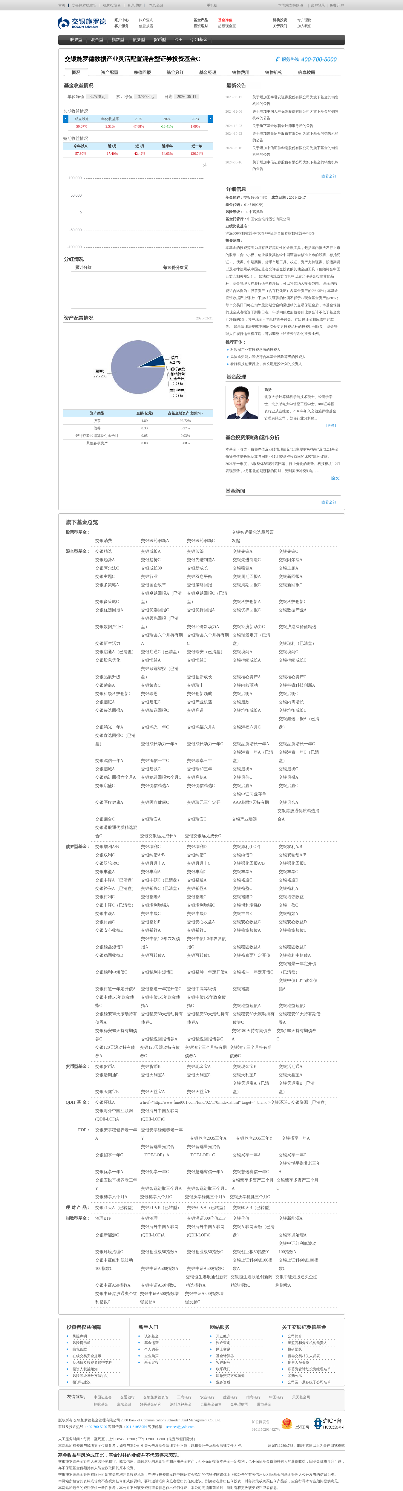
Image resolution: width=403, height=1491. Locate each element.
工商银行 (184, 1397)
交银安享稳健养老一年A (116, 1134)
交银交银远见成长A (158, 836)
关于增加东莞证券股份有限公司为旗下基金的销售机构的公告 (295, 136)
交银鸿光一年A (109, 727)
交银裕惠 (241, 989)
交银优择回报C (247, 610)
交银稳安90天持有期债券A (300, 1018)
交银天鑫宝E (107, 1091)
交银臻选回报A (109, 710)
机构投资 (280, 20)
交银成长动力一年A (159, 744)
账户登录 (318, 5)
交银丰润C (196, 872)
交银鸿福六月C (247, 727)
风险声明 (80, 1336)
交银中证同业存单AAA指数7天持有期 (251, 798)
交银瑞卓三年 (199, 760)
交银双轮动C (107, 863)
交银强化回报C (293, 863)
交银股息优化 (107, 660)
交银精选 (103, 551)
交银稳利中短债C (111, 972)
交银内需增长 (291, 702)
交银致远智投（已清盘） (160, 672)
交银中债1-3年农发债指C (206, 942)
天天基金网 (301, 1397)
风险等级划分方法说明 (90, 1376)
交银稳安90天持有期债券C (116, 1034)
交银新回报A (291, 576)
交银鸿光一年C (155, 727)
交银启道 (195, 710)
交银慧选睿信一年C (251, 1171)
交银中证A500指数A (159, 1268)
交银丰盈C (288, 905)
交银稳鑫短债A (247, 930)
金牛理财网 (239, 1404)
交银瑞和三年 (199, 769)
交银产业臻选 (244, 819)
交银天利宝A (153, 1075)
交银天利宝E (244, 1075)
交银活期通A (291, 1066)
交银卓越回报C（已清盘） (207, 597)
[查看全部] (329, 176)
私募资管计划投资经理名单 (309, 1369)
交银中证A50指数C (158, 1285)
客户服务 (223, 1362)
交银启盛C (105, 785)
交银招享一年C (109, 1155)
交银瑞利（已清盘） (297, 643)
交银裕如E (150, 922)
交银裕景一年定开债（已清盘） (297, 968)
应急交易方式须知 (230, 1376)
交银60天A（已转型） (207, 1207)
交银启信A (197, 777)
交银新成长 (197, 568)
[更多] (331, 425)
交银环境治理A (293, 1235)
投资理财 (201, 26)
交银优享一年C (155, 1171)
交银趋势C (150, 560)
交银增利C (150, 846)
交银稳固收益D (109, 955)
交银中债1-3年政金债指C (114, 1001)
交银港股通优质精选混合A (298, 815)
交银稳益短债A (247, 1005)
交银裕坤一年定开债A (207, 972)
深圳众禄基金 (180, 1404)
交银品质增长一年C (297, 744)
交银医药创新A (155, 540)
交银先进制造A (201, 560)
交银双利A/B (290, 846)
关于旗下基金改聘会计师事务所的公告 (282, 126)
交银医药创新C (201, 540)
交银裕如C (105, 922)
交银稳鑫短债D (109, 947)
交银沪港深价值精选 (297, 626)
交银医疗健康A (109, 802)
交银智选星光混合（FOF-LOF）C (203, 1150)
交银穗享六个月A (111, 1197)
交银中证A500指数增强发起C (204, 1297)
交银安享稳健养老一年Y (162, 1134)
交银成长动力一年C (205, 744)
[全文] (336, 478)
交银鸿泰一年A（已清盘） (253, 756)
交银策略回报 (199, 585)
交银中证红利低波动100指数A (297, 1247)
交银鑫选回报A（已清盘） (299, 723)
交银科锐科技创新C (113, 693)
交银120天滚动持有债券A (115, 1051)
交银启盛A (288, 777)
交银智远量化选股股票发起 (253, 536)
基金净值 (225, 20)
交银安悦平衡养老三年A (300, 1167)
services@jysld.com (181, 1427)
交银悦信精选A (155, 785)
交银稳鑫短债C (293, 930)
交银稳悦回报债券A (159, 1039)
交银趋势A (105, 560)
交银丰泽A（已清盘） (115, 880)
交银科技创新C (293, 601)
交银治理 (149, 1218)
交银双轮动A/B (293, 855)
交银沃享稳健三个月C (250, 1197)
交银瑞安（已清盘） (206, 652)
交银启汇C (150, 702)
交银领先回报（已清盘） (160, 622)
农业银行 (207, 1397)
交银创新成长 (199, 677)
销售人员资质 (298, 1362)
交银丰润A (151, 872)
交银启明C (288, 693)
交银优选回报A (109, 610)
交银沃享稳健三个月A (205, 1197)
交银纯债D (242, 855)
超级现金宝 (227, 26)
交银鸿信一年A (109, 760)
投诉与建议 (82, 1382)
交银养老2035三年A (208, 1138)
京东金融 (124, 1404)
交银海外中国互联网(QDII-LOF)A (114, 1115)
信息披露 (146, 26)
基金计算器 (225, 1356)
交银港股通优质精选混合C (116, 831)
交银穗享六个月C (156, 1197)
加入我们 (304, 26)
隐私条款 (80, 1349)
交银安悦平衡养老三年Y (116, 1184)
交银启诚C (150, 769)
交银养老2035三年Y (254, 1138)
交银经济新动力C (249, 626)
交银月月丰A (153, 863)
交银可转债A (153, 955)
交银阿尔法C (107, 568)
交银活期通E (107, 1075)
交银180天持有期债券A (252, 1034)
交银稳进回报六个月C (161, 777)
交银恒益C (196, 660)
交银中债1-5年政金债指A (160, 1001)
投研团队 (295, 1349)
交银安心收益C (247, 922)
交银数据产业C (109, 626)
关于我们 (280, 26)
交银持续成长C (293, 660)
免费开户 (337, 5)
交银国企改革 (153, 585)
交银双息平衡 (199, 576)
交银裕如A (288, 913)
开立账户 (223, 1336)
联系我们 (223, 1369)
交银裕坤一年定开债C (253, 972)
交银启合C (105, 819)
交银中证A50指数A (113, 1285)
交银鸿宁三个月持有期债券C (251, 1051)
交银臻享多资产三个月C (297, 1184)
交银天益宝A (153, 1091)
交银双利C (105, 855)
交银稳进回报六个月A (115, 777)
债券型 (139, 39)
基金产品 (201, 20)
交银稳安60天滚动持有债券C (254, 1018)
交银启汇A (105, 702)
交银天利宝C (199, 1075)
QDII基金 (199, 39)
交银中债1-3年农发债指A (160, 942)
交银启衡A (242, 769)
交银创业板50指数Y (251, 1252)
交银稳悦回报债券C (205, 1039)
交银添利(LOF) (246, 846)
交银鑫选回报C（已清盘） (115, 739)
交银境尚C (288, 652)
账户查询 (146, 20)
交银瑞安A (151, 819)
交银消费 (103, 540)
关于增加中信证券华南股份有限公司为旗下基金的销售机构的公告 (295, 151)
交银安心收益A (201, 922)
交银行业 (149, 576)
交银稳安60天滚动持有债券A (208, 1018)
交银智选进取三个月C (207, 1188)
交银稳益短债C (293, 1005)
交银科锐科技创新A (297, 685)
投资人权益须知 (85, 1369)
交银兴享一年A (247, 1155)
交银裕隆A (151, 897)
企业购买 (151, 1356)
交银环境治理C (109, 1252)
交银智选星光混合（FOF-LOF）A (157, 1150)
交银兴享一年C (293, 1155)
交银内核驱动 (245, 685)
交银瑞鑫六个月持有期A (162, 639)
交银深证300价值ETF (206, 1218)
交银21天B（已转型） (161, 1207)
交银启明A (242, 693)
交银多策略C (107, 601)
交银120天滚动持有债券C (160, 1051)
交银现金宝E (244, 1066)
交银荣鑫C (150, 685)
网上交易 (223, 1349)
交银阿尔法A (291, 560)
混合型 (97, 39)
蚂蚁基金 (101, 1404)
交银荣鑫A (105, 685)
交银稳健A (242, 568)
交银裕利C (105, 897)
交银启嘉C (288, 785)
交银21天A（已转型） (115, 1207)
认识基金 (151, 1336)
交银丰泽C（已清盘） (115, 905)
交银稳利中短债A (295, 955)
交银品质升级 (107, 677)
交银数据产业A (293, 610)
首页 (61, 5)
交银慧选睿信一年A (205, 1171)
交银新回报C (290, 585)
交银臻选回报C (155, 710)
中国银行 (276, 1397)
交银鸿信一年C (155, 760)
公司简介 (295, 1336)
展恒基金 (264, 1404)
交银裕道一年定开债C (161, 989)
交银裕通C (242, 880)
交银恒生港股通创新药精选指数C (251, 1281)
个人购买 (151, 1349)
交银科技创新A (247, 601)
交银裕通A (197, 880)
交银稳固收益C (293, 947)
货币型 (160, 39)
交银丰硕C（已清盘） (161, 880)
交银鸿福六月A (201, 727)
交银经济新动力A (203, 626)
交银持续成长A (247, 660)
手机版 (212, 5)
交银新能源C (107, 1235)
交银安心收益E (109, 930)
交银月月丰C (199, 863)
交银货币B (150, 1066)
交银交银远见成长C (203, 836)
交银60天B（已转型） (253, 1207)
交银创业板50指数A (159, 1252)
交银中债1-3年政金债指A (298, 984)
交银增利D (197, 846)
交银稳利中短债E (157, 972)
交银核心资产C (293, 677)
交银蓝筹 (195, 551)
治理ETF (103, 1218)
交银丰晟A (105, 913)
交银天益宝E (199, 1091)
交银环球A (105, 1102)
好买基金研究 (150, 1404)
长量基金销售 (211, 1404)
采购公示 (295, 1376)
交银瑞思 (149, 693)
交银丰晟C (150, 913)
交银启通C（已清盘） (161, 652)
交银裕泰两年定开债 (251, 955)
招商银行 (253, 1397)
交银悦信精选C (201, 785)
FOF (178, 39)
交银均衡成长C (293, 710)
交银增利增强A (155, 905)
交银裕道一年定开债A (115, 989)
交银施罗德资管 (84, 5)
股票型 (76, 39)
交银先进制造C (247, 560)
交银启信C (242, 777)
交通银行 (127, 1397)
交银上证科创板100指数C (298, 1264)
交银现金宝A (199, 1066)
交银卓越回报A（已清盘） (161, 597)
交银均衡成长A (247, 710)
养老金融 (156, 5)
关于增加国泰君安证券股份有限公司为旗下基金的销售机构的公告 (295, 100)
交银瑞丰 (195, 685)
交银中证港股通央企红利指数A (296, 1281)
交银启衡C (288, 769)
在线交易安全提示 (87, 1356)
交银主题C (105, 576)
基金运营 (151, 1343)
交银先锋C (288, 551)
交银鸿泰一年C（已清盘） (299, 756)
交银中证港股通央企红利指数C (116, 1297)
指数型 (118, 39)
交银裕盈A (197, 888)
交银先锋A (242, 551)
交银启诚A (105, 769)
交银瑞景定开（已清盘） (251, 639)
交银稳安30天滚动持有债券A (116, 1018)
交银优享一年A (109, 1171)
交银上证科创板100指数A (252, 1264)
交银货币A (105, 1066)
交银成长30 (151, 568)
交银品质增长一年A (251, 744)
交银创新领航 (199, 693)
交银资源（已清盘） (310, 1102)
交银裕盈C (242, 888)
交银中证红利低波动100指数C (114, 1264)
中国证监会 (103, 1397)
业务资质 (223, 1382)
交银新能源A (291, 1218)
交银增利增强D (247, 905)
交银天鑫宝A (291, 1075)
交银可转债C (199, 955)
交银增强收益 (291, 897)
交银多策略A (107, 585)
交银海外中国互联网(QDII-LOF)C (160, 1115)
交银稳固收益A (247, 947)
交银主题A (288, 568)
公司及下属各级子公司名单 (309, 1382)
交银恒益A (151, 660)
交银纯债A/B (153, 855)
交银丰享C (288, 872)
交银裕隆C (196, 897)
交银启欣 (241, 702)
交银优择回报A (201, 610)
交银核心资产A (247, 677)
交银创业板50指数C (205, 1252)
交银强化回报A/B (249, 863)
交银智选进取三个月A (161, 1188)
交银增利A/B (107, 846)
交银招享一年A (296, 1138)
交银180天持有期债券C (296, 1034)
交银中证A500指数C (205, 1268)
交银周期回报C (247, 585)
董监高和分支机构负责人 (307, 1343)
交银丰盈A (105, 872)
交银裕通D (288, 880)
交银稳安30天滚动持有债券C (162, 1018)
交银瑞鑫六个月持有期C (208, 639)
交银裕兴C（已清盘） (161, 888)
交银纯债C (196, 855)
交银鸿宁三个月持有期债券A (206, 1051)
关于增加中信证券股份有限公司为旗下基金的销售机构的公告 (295, 165)
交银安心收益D (293, 922)
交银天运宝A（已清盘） (251, 1087)
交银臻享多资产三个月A (253, 1184)
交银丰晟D (197, 913)
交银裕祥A (151, 930)
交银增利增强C (201, 905)
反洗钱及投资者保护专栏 (92, 1362)
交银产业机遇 (199, 702)
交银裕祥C (196, 930)
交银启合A (288, 802)
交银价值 (241, 1218)
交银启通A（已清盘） (115, 652)
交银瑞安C (196, 819)
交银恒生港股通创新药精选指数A (207, 1281)
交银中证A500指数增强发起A (159, 1297)
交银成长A (151, 551)
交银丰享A (242, 872)
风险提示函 (82, 1343)
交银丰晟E (242, 913)
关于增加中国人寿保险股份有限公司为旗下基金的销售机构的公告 (295, 114)
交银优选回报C (155, 610)
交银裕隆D (242, 897)
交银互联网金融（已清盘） (254, 1230)
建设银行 (230, 1397)
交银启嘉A (242, 785)
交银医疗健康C (155, 802)
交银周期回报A (247, 576)
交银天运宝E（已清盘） (297, 1087)
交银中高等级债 (201, 989)
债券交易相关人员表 (304, 1356)
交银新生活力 (107, 643)
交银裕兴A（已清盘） (115, 888)
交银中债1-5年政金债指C (206, 1001)
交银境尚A (242, 652)
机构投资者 (112, 5)
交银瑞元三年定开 (203, 802)
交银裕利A (288, 888)
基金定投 (151, 1362)
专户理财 (134, 5)
